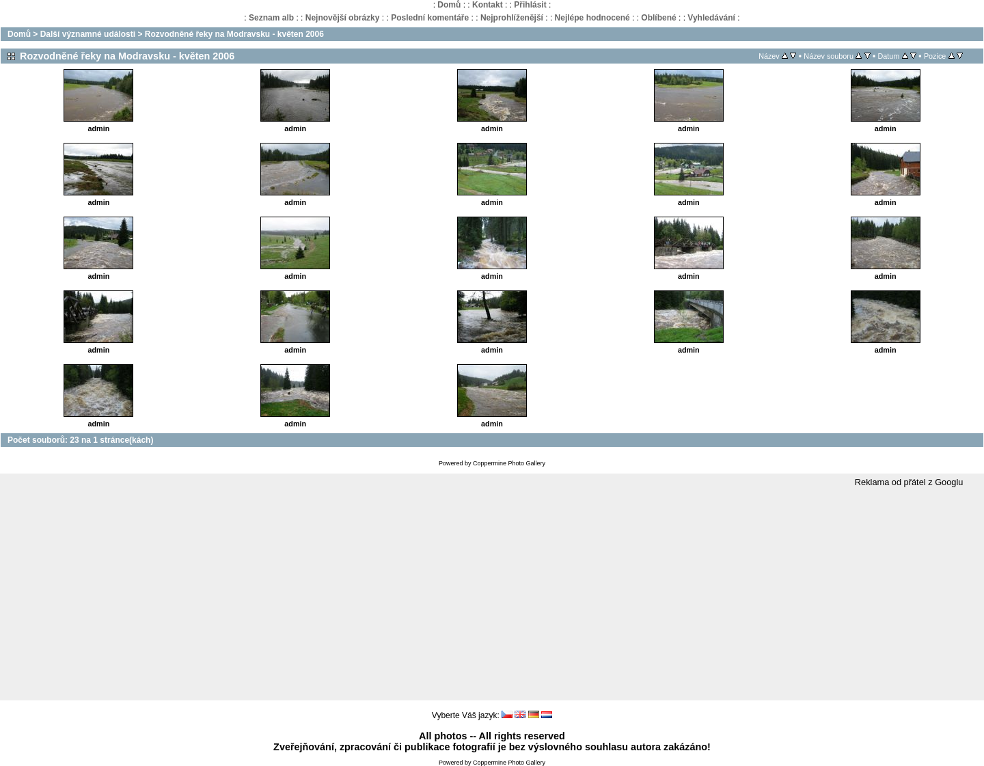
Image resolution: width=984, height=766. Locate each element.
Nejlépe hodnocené (592, 18)
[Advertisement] (492, 594)
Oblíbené (658, 18)
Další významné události (87, 34)
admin (99, 128)
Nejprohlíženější (511, 18)
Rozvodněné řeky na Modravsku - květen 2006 (234, 34)
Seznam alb (271, 18)
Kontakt (487, 5)
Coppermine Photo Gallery (509, 463)
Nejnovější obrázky (342, 18)
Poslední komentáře (430, 18)
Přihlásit (530, 5)
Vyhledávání (711, 18)
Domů (449, 5)
